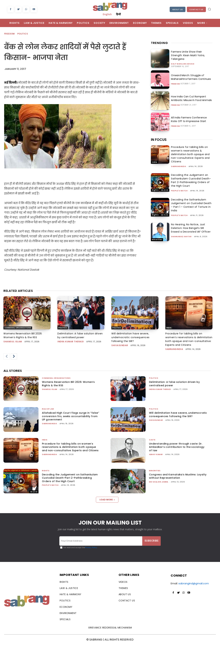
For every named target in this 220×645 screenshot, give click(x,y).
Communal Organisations (17, 327)
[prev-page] (6, 356)
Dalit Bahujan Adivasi (182, 64)
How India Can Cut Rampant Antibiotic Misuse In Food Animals (191, 98)
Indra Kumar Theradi (70, 341)
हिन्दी (118, 14)
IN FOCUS (159, 139)
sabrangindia (178, 166)
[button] (209, 9)
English (107, 14)
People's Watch (179, 190)
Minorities (157, 239)
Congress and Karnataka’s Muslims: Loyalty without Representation (177, 476)
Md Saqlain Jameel (158, 482)
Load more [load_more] (107, 499)
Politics (23, 34)
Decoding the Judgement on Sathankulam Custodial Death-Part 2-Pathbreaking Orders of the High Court (191, 180)
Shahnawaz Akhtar (181, 236)
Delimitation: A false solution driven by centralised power (174, 383)
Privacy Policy (91, 547)
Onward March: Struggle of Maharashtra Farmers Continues (190, 77)
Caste (152, 440)
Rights (155, 190)
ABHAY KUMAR (156, 454)
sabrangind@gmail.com (193, 583)
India (154, 162)
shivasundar (119, 345)
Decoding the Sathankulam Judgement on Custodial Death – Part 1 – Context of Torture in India (191, 205)
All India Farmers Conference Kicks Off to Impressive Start (191, 119)
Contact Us (196, 9)
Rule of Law (48, 409)
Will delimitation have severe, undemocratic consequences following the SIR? (130, 337)
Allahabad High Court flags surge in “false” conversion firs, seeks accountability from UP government (70, 416)
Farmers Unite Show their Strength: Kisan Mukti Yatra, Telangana (187, 55)
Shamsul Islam (12, 341)
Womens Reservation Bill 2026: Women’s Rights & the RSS (68, 383)
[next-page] (14, 356)
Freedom (9, 34)
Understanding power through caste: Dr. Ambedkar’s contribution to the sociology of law (176, 447)
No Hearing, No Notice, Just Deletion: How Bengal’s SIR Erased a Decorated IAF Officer (191, 228)
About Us (177, 9)
